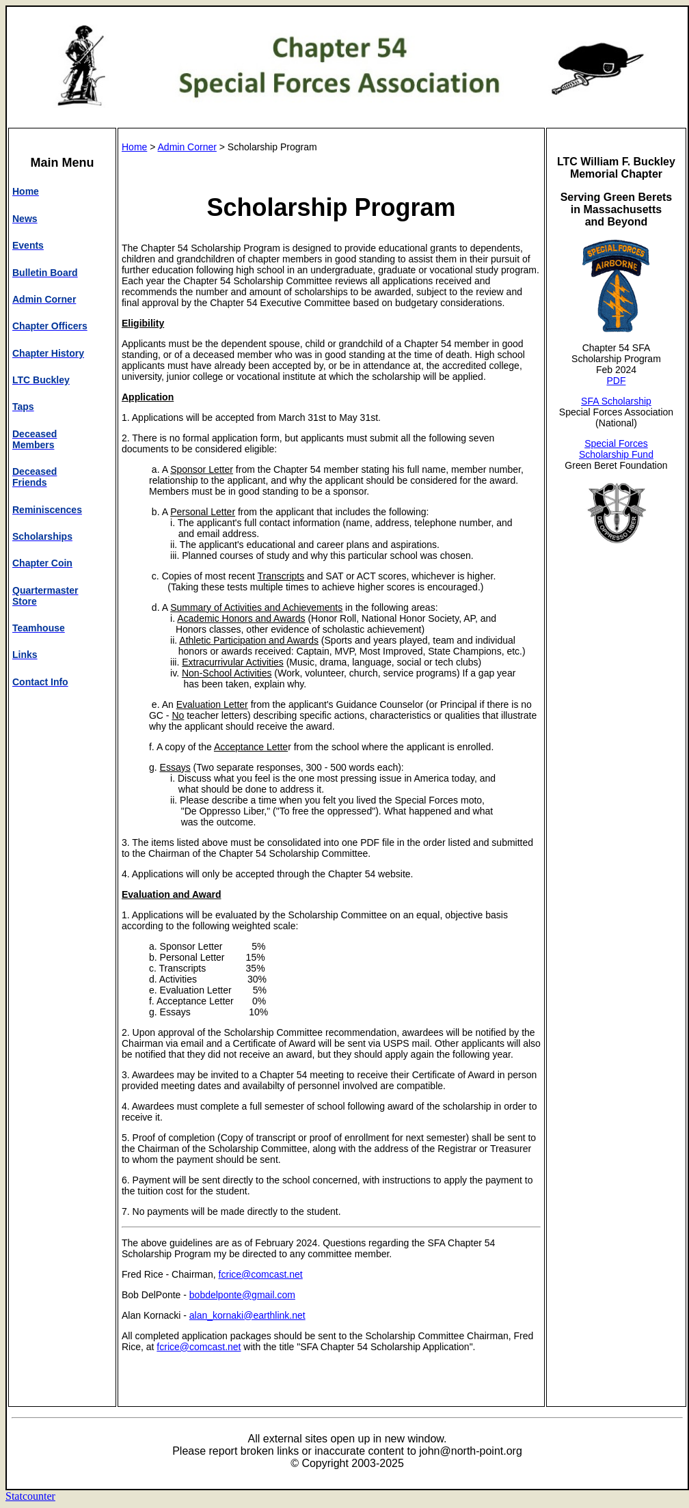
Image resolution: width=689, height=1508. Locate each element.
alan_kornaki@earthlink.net (247, 1315)
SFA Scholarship (616, 401)
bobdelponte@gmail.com (242, 1294)
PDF (615, 380)
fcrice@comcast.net (261, 1274)
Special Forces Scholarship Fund (616, 449)
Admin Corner (187, 146)
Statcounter (30, 1496)
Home (134, 146)
